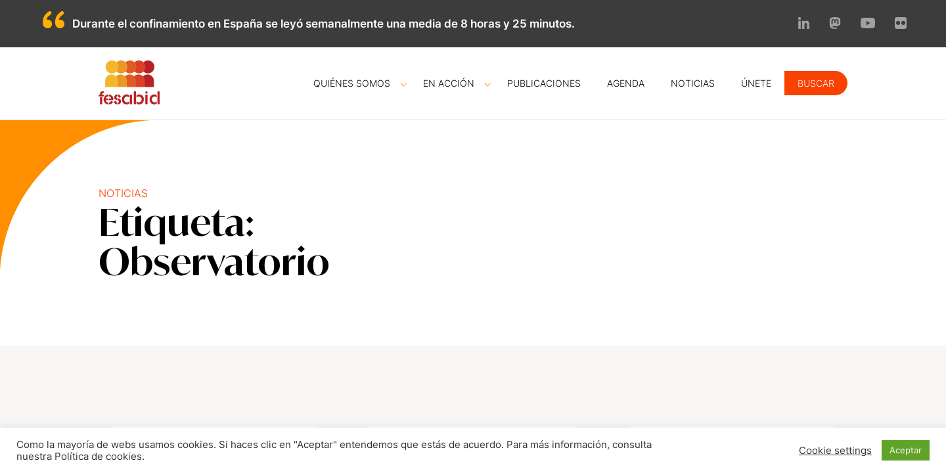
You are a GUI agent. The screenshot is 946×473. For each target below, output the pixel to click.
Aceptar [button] (906, 450)
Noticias (693, 83)
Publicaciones (544, 83)
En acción (448, 83)
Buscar (816, 83)
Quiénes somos (351, 83)
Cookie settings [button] (835, 451)
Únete (756, 83)
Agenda (625, 83)
